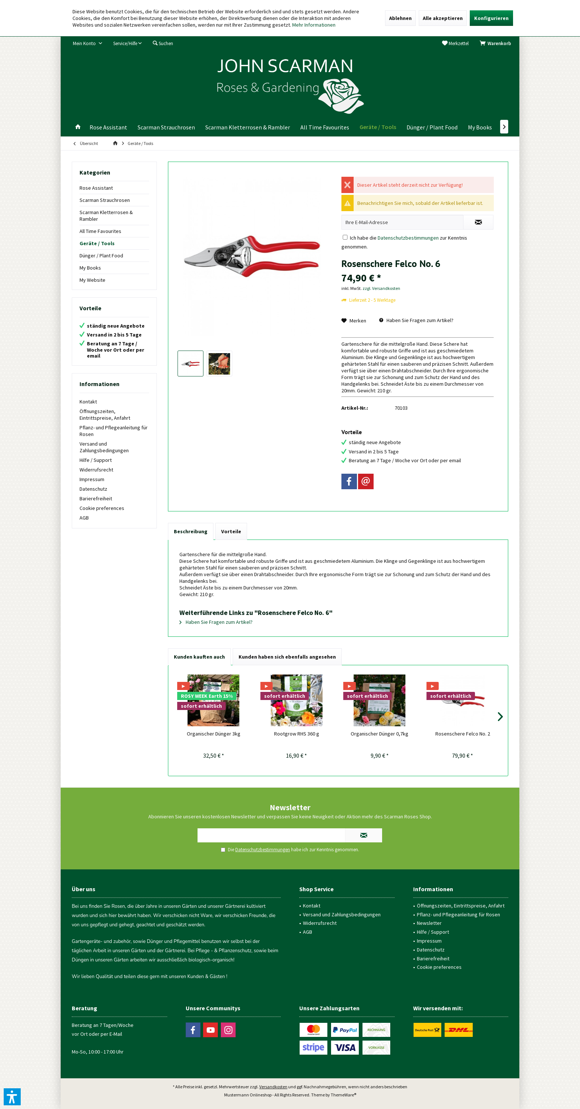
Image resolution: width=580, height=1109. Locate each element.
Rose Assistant (96, 188)
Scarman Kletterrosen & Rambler (106, 215)
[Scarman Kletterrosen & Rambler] (247, 127)
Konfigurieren (491, 18)
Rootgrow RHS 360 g (296, 733)
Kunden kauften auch (199, 656)
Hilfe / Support (96, 460)
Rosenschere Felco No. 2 (462, 733)
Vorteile (231, 531)
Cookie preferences (102, 508)
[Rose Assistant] (108, 127)
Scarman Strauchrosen (105, 200)
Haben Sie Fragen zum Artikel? (416, 320)
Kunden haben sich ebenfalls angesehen (287, 656)
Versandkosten (273, 1086)
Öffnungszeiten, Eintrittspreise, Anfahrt (105, 414)
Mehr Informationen (313, 24)
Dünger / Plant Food (101, 255)
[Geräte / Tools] (377, 127)
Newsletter (429, 923)
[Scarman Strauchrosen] (166, 127)
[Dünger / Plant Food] (432, 127)
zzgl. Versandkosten (381, 288)
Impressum (92, 479)
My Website (92, 280)
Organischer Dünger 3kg (213, 733)
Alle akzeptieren (443, 18)
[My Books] (480, 127)
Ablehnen (400, 18)
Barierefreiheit (96, 498)
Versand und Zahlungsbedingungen (104, 447)
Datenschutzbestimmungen (408, 237)
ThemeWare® (343, 1095)
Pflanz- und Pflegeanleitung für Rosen (114, 430)
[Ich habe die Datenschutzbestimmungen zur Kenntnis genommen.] (345, 237)
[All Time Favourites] (324, 127)
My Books (90, 267)
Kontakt (88, 401)
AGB (84, 517)
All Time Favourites (100, 231)
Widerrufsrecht (96, 469)
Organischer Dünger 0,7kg (379, 733)
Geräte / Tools (97, 243)
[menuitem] (496, 44)
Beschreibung (191, 531)
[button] (12, 1096)
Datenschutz (93, 489)
